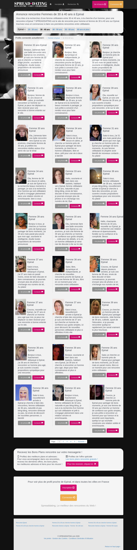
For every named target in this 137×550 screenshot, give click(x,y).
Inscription (68, 487)
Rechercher (73, 4)
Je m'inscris (100, 4)
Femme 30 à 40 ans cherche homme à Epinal (102, 523)
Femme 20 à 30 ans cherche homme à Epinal (66, 523)
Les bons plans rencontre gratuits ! (82, 459)
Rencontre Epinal (21, 523)
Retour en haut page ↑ (113, 546)
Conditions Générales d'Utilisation (81, 538)
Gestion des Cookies (60, 538)
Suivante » (82, 441)
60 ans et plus (83, 30)
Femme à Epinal (54, 38)
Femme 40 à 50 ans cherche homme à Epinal (30, 526)
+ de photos (24, 75)
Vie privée (47, 538)
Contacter (38, 75)
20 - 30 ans (33, 30)
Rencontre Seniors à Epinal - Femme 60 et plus (103, 526)
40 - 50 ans (57, 30)
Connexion (68, 497)
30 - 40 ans (45, 30)
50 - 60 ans (69, 30)
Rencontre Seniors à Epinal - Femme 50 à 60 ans (67, 526)
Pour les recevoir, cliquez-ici (82, 464)
